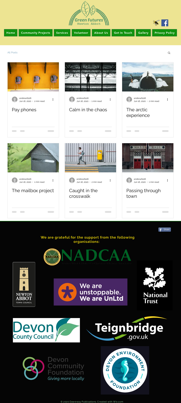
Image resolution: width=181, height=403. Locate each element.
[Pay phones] (33, 76)
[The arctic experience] (147, 76)
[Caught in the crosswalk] (90, 157)
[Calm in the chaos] (90, 76)
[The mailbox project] (33, 157)
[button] (169, 53)
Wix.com (118, 401)
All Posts (12, 52)
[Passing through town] (147, 157)
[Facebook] (164, 22)
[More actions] (54, 99)
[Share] (164, 229)
